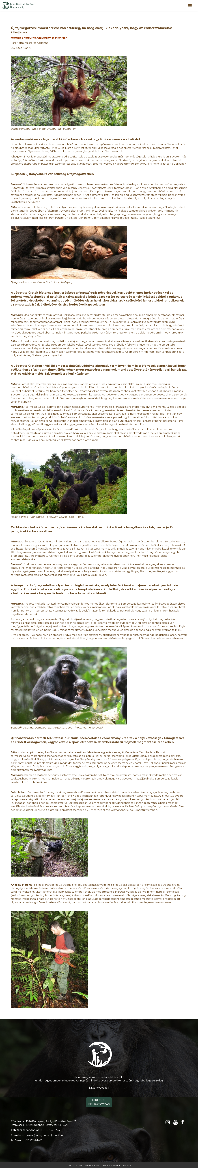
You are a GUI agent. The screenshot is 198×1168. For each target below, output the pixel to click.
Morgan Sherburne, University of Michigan (39, 37)
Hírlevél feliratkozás (99, 1102)
